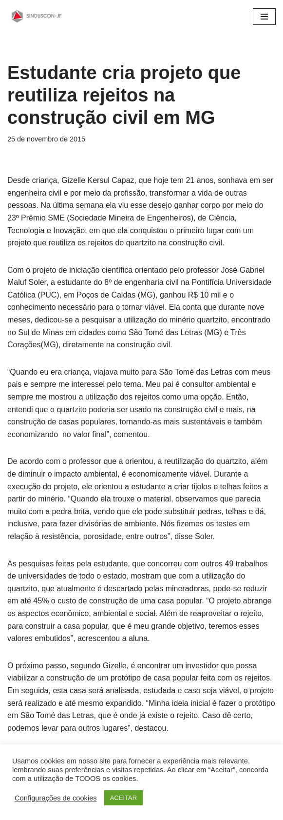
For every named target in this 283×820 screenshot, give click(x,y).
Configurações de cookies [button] (56, 798)
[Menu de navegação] (264, 16)
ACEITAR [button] (123, 797)
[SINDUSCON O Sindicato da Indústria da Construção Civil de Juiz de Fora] (36, 16)
